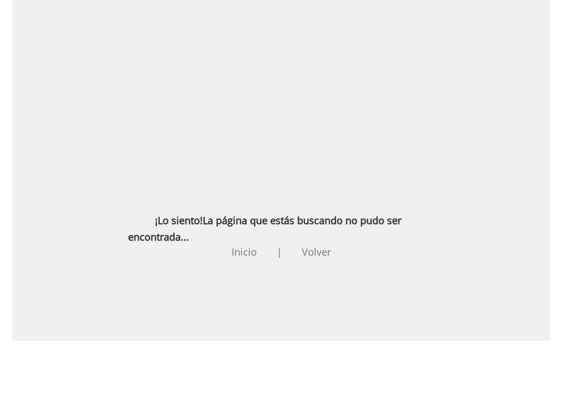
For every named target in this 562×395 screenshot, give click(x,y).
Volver (316, 251)
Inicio (244, 251)
